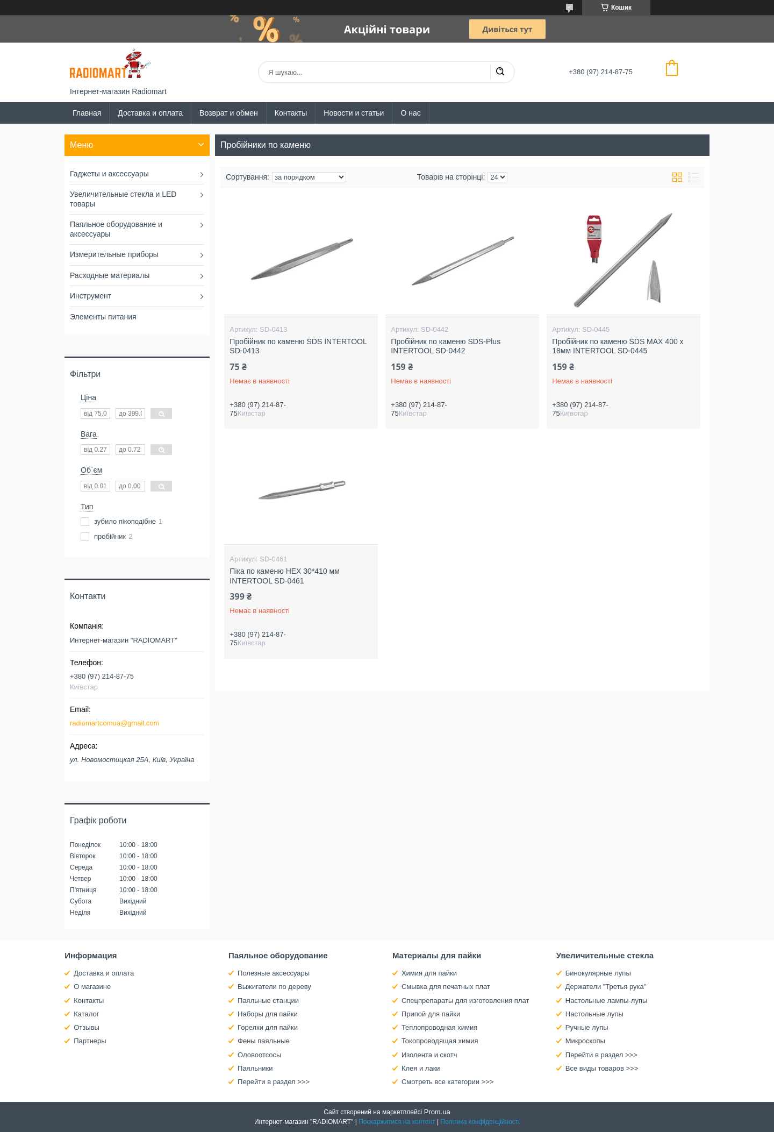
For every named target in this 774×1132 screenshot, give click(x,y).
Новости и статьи (354, 113)
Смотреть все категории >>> (447, 1082)
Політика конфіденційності (480, 1122)
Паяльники (255, 1068)
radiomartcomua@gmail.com (114, 723)
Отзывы (86, 1027)
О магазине (92, 987)
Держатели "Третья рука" (606, 987)
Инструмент (90, 295)
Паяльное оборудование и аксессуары (116, 229)
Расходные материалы (109, 275)
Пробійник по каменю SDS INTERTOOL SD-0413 (298, 346)
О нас (410, 113)
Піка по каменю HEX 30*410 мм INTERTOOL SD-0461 (284, 576)
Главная (87, 113)
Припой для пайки (431, 1014)
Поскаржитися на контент (397, 1122)
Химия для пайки (429, 973)
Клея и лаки (421, 1068)
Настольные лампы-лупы (606, 1000)
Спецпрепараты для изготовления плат (465, 1000)
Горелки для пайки (268, 1027)
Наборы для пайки (268, 1014)
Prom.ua (437, 1112)
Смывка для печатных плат (446, 987)
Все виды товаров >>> (602, 1068)
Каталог (86, 1014)
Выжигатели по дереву (274, 987)
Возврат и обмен (228, 113)
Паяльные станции (268, 1000)
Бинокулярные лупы (598, 973)
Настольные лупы (594, 1014)
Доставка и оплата (150, 113)
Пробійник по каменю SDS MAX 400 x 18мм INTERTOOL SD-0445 (617, 346)
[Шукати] (500, 72)
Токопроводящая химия (440, 1041)
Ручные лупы (586, 1027)
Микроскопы (585, 1041)
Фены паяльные (264, 1041)
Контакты (291, 113)
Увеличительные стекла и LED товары (123, 199)
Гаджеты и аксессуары (109, 173)
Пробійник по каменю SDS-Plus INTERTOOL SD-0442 (445, 346)
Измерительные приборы (114, 254)
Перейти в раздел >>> (274, 1082)
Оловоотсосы (259, 1055)
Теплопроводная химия (439, 1027)
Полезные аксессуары (274, 973)
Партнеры (90, 1041)
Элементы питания (103, 316)
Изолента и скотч (429, 1055)
